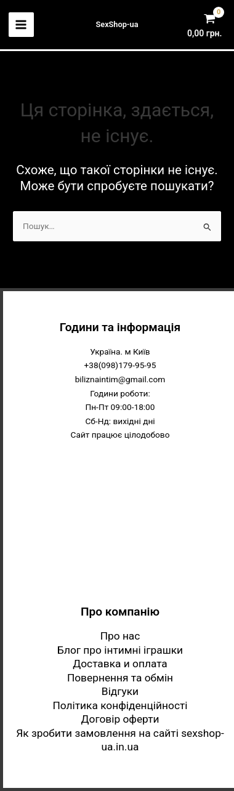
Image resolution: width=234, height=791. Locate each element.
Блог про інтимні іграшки (120, 650)
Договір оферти (120, 719)
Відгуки (120, 691)
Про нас (120, 636)
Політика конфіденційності (119, 705)
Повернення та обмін (120, 678)
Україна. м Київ (120, 351)
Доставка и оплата (120, 663)
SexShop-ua (116, 24)
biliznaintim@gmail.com (120, 379)
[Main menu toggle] (21, 25)
